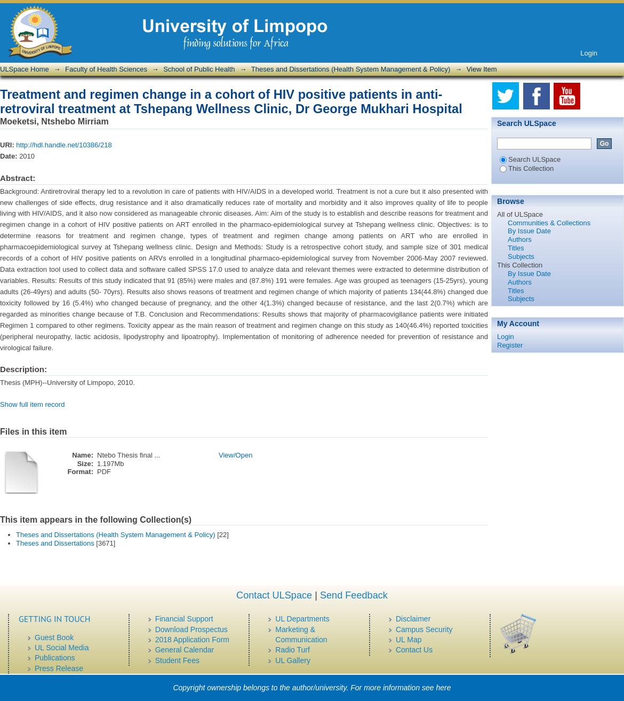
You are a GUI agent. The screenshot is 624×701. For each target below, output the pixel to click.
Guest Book (54, 637)
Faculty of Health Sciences (106, 69)
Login (588, 53)
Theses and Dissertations (55, 543)
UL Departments (302, 619)
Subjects (521, 257)
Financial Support (184, 619)
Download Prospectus (191, 629)
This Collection (527, 168)
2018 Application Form (192, 639)
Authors (520, 239)
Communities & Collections (549, 223)
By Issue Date (529, 231)
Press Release (59, 668)
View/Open (235, 455)
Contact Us (414, 649)
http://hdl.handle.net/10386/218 (63, 145)
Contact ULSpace (274, 595)
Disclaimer (413, 619)
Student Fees (177, 660)
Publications (55, 657)
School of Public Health (199, 69)
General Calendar (184, 649)
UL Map (409, 639)
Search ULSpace (530, 159)
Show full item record (32, 404)
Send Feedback (354, 595)
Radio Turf (292, 649)
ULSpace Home (24, 69)
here (443, 687)
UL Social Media (62, 647)
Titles (516, 248)
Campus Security (424, 629)
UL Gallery (292, 660)
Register (510, 345)
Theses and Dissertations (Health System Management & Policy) (351, 69)
